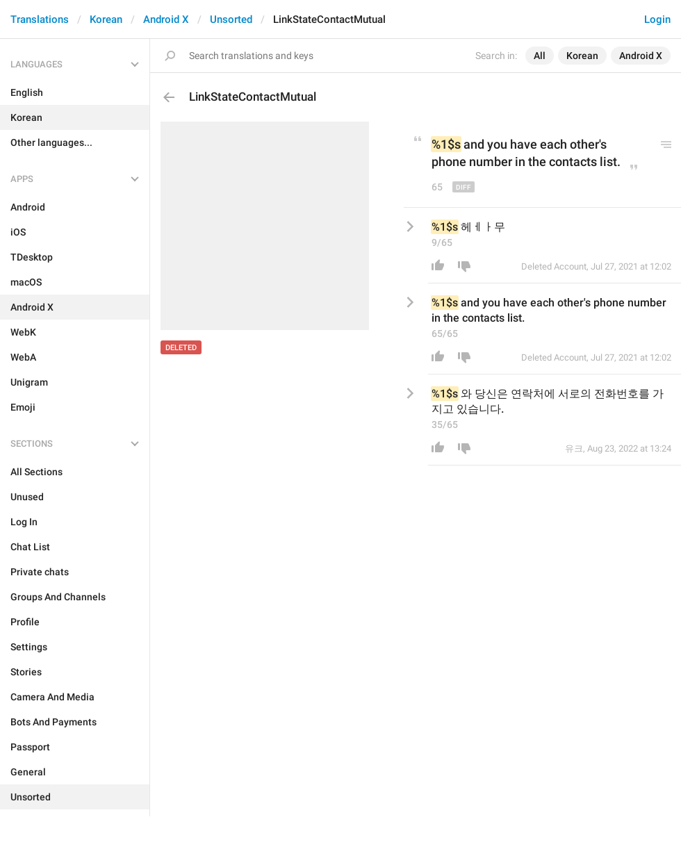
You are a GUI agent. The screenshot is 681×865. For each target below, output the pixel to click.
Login (657, 19)
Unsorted (231, 19)
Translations (39, 19)
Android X (166, 19)
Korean (106, 19)
